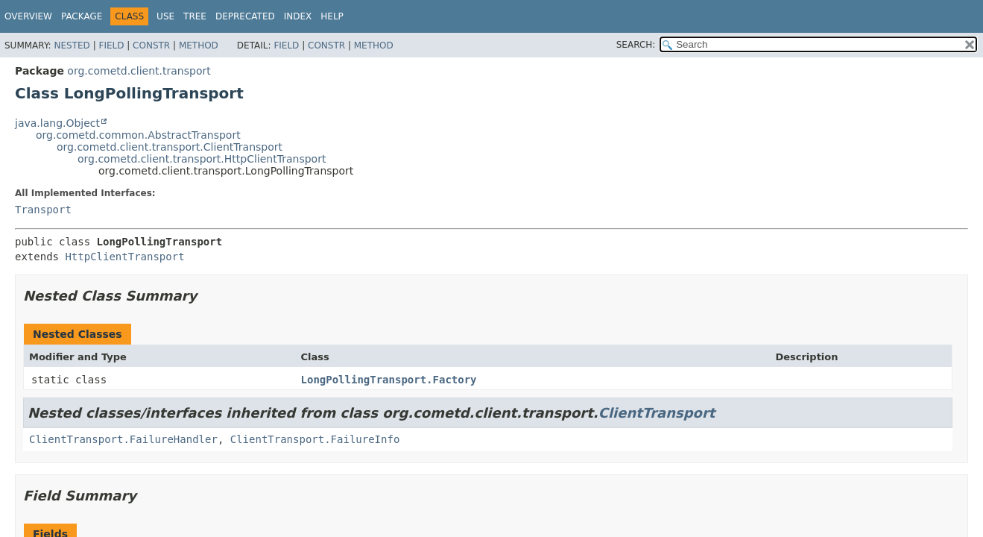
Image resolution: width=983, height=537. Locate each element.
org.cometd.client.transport (138, 71)
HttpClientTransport (124, 257)
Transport (43, 210)
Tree (194, 16)
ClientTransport (656, 413)
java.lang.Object (57, 123)
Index (298, 16)
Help (332, 16)
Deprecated (245, 16)
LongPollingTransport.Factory (389, 380)
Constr (151, 45)
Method (198, 45)
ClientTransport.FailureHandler (123, 439)
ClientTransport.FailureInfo (315, 439)
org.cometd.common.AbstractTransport (138, 135)
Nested (71, 45)
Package (81, 16)
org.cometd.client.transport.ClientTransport (169, 147)
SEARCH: (636, 45)
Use (165, 16)
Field (111, 45)
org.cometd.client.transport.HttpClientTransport (202, 159)
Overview (28, 16)
